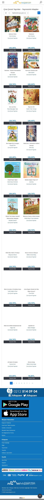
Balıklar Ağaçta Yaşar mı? (31, 180)
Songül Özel (12, 145)
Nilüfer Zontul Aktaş (31, 254)
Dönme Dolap (31, 362)
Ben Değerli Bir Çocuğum (12, 143)
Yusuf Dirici (31, 293)
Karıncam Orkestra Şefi (31, 70)
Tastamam (31, 34)
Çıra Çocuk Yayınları (13, 38)
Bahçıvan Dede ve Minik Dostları (31, 216)
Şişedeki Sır (31, 325)
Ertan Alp (31, 147)
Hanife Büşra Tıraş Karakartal (31, 218)
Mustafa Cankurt (13, 220)
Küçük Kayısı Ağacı (13, 180)
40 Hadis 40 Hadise (13, 362)
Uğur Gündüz (12, 74)
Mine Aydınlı (31, 72)
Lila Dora (31, 182)
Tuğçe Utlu (12, 327)
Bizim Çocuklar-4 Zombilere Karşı (12, 289)
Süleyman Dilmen (12, 254)
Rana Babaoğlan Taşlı (12, 109)
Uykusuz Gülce (12, 34)
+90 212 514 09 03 (6, 490)
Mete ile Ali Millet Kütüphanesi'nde (12, 325)
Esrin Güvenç (12, 36)
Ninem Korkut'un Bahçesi (31, 252)
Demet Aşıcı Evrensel (12, 182)
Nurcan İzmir (13, 364)
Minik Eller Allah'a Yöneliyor (13, 252)
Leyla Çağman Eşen (12, 291)
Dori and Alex (12, 107)
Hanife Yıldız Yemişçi (31, 109)
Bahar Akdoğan (31, 327)
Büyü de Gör (31, 107)
